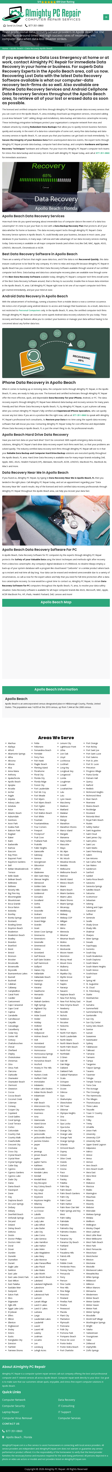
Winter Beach (92, 1298)
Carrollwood (14, 1018)
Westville (90, 1266)
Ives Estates (40, 1130)
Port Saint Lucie (93, 753)
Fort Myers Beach (42, 802)
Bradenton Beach (16, 935)
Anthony (12, 774)
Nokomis (64, 1025)
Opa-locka (65, 1127)
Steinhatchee (92, 998)
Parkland (64, 1245)
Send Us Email (14, 25)
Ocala (62, 1078)
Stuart (89, 1001)
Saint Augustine (93, 830)
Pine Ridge (65, 1291)
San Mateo (91, 865)
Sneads (89, 942)
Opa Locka (65, 1123)
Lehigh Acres (40, 1350)
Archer (11, 792)
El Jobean (12, 1312)
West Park (91, 1245)
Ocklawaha (65, 1085)
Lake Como (39, 1235)
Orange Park (66, 1137)
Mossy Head (66, 959)
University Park (93, 1141)
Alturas (11, 764)
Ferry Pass (39, 757)
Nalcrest (64, 980)
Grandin (37, 924)
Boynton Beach (15, 928)
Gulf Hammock (41, 963)
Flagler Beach (40, 764)
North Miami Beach (69, 1043)
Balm (10, 841)
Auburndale (13, 816)
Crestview (12, 1148)
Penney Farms (67, 1270)
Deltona (12, 1231)
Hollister (38, 1025)
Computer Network (14, 1399)
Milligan (63, 921)
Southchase (91, 973)
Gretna (37, 949)
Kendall (37, 1176)
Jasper (37, 1144)
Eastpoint (12, 1291)
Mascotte (64, 844)
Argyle (11, 795)
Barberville (13, 844)
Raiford (89, 785)
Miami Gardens (67, 893)
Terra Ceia (91, 1085)
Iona (36, 1116)
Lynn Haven (65, 799)
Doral (10, 1245)
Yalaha (89, 1329)
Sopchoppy (91, 945)
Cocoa (11, 1092)
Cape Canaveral (15, 1005)
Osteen (63, 1155)
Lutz (62, 795)
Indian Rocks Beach (43, 1092)
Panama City (66, 1238)
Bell (10, 865)
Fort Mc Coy (40, 792)
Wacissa (90, 1186)
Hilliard (37, 1012)
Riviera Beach (92, 806)
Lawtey (37, 1333)
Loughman (65, 781)
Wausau (90, 1200)
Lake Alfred (39, 1224)
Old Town (64, 1106)
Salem (89, 854)
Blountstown (14, 900)
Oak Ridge (65, 1064)
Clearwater (13, 1078)
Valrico (89, 1151)
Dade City (12, 1179)
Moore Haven (66, 952)
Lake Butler (39, 1228)
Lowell (63, 785)
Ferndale (38, 753)
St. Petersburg (92, 991)
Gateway (38, 854)
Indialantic (39, 1085)
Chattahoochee (15, 1043)
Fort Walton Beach (43, 813)
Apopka (11, 785)
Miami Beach (66, 889)
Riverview (90, 802)
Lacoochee (39, 1217)
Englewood (13, 1326)
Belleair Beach (15, 879)
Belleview (12, 882)
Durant (11, 1263)
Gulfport (38, 966)
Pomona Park (66, 1333)
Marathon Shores (68, 827)
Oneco (63, 1120)
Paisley (63, 1179)
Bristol (11, 952)
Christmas (13, 1060)
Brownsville (13, 966)
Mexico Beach (67, 882)
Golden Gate (40, 886)
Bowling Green (15, 924)
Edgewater (13, 1301)
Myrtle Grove (66, 977)
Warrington (91, 1193)
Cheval (11, 1046)
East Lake (12, 1273)
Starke (89, 994)
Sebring (89, 903)
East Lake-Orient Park (18, 1277)
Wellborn (90, 1221)
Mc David (64, 854)
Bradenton (13, 931)
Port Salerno (92, 757)
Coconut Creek (15, 1099)
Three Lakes (92, 1106)
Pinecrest (64, 1294)
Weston (89, 1259)
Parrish (63, 1249)
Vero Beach (91, 1165)
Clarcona (12, 1071)
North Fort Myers (68, 1032)
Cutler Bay (13, 1165)
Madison (64, 806)
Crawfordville (14, 1141)
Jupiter (37, 1158)
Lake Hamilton (41, 1242)
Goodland (38, 900)
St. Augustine (92, 984)
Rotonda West (93, 816)
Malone (63, 816)
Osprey (63, 1151)
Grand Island (40, 917)
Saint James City (93, 837)
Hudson (37, 1071)
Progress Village (93, 771)
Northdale (65, 1053)
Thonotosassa (93, 1102)
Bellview (12, 886)
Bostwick (12, 921)
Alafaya (11, 746)
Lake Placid (39, 1266)
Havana (37, 987)
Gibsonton (39, 865)
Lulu (62, 792)
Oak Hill (63, 1060)
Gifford (37, 868)
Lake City (38, 1231)
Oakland (64, 1067)
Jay (35, 1148)
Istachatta (39, 1127)
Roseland (90, 813)
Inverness (38, 1113)
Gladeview (39, 872)
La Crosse (39, 1210)
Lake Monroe (40, 1259)
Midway (63, 914)
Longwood (65, 774)
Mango (63, 820)
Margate (64, 834)
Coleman (12, 1102)
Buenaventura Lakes (17, 973)
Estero (11, 1333)
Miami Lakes (66, 896)
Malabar (64, 813)
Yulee (88, 1340)
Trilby (88, 1120)
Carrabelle (13, 1015)
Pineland (64, 1298)
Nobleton (64, 1018)
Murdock (64, 970)
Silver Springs (92, 938)
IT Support (64, 1412)
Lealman (38, 1336)
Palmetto (64, 1224)
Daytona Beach (15, 1200)
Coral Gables (14, 1116)
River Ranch (91, 799)
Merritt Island (66, 879)
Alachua (11, 743)
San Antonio (92, 858)
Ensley (11, 1329)
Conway (12, 1106)
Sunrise (89, 1029)
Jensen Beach (40, 1155)
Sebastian (90, 900)
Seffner (89, 914)
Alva (10, 767)
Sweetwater (91, 1039)
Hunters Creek (41, 1074)
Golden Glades (41, 889)
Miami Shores (66, 900)
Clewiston (12, 1088)
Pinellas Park (66, 1301)
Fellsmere (38, 746)
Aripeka (11, 799)
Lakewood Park (41, 1294)
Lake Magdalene (42, 1252)
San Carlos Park (93, 861)
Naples (63, 984)
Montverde (65, 949)
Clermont (12, 1085)
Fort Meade (39, 795)
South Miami (92, 963)
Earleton (12, 1270)
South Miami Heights (96, 966)
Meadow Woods (68, 861)
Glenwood (39, 882)
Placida (63, 1312)
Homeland (39, 1043)
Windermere (92, 1294)
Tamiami (90, 1057)
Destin (11, 1235)
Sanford (90, 872)
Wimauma (91, 1291)
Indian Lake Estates (43, 1088)
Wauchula (90, 1196)
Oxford (63, 1165)
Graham (38, 914)
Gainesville (39, 851)
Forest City (39, 785)
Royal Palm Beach (94, 820)
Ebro (10, 1298)
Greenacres (39, 935)
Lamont (38, 1298)
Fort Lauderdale (41, 788)
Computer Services (69, 1418)
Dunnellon (13, 1259)
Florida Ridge (40, 781)
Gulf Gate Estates (42, 959)
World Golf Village (94, 1319)
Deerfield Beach (15, 1214)
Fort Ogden (39, 806)
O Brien (63, 1057)
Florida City (39, 778)
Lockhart (64, 764)
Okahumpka (65, 1099)
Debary (11, 1210)
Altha (10, 757)
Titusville (90, 1109)
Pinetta (63, 1305)
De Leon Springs (16, 1203)
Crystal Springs (15, 1162)
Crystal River (14, 1158)
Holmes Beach (41, 1036)
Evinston (12, 1343)
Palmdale (64, 1221)
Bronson (12, 956)
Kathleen (38, 1165)
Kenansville (39, 1169)
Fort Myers (39, 799)
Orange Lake (66, 1134)
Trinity (89, 1123)
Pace (62, 1172)
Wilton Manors (93, 1287)
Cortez (11, 1127)
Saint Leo (90, 844)
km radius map (56, 642)
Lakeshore (39, 1287)
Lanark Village (40, 1301)
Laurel (37, 1326)
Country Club (14, 1134)
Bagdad (11, 834)
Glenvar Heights (41, 879)
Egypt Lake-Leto (15, 1308)
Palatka (63, 1182)
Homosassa (40, 1050)
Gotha (37, 903)
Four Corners (40, 827)
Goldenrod (39, 893)
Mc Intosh (65, 858)
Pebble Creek (66, 1263)
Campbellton (14, 991)
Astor (10, 809)
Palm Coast (65, 1200)
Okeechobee (66, 1102)
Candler (11, 998)
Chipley (11, 1053)
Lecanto (38, 1340)
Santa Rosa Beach (95, 879)
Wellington (91, 1224)
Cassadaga (13, 1025)
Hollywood (39, 1032)
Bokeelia (12, 910)
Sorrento (90, 949)
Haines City (39, 970)
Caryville (12, 1022)
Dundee (11, 1252)
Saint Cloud (91, 834)
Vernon (89, 1162)
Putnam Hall (92, 778)
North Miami (66, 1039)
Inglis (36, 1099)
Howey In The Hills (43, 1067)
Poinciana (64, 1326)
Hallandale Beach (42, 977)
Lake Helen (39, 1249)
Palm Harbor (66, 1203)
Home (5, 48)
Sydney (89, 1043)
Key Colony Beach (42, 1186)
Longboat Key (66, 771)
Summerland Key (94, 1012)
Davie (10, 1193)
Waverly (90, 1203)
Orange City (65, 1130)
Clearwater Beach (16, 1081)
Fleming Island (41, 767)
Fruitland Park (40, 841)
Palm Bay (64, 1186)
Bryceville (12, 970)
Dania (11, 1182)
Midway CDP (66, 917)
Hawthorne (39, 991)
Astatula (12, 806)
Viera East (91, 1172)
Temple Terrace (93, 1081)
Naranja (64, 987)
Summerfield (92, 1008)
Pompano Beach (68, 1336)
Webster (90, 1207)
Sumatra (90, 1005)
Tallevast (90, 1050)
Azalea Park (13, 827)
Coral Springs (14, 1120)
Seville (89, 921)
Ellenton (12, 1322)
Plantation (65, 1319)
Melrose (64, 875)
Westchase (91, 1252)
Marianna (64, 837)
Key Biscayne (40, 1182)
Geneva (37, 858)
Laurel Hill (38, 1329)
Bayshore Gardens (17, 861)
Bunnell (11, 977)
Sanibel (89, 875)
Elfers (10, 1315)
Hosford (38, 1064)
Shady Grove (92, 924)
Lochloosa (65, 760)
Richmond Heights (94, 792)
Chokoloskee (14, 1057)
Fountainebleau (41, 823)
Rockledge (91, 809)
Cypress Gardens (16, 1172)
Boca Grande (14, 903)
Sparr (88, 977)
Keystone (38, 1196)
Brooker (12, 959)
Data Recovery (66, 1399)
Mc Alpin (64, 851)
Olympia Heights (68, 1113)
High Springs (40, 1005)
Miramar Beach (67, 938)
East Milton (13, 1280)
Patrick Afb (65, 1256)
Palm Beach (65, 1189)
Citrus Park (13, 1067)
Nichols (63, 1015)
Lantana (38, 1312)
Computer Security (13, 1406)
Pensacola (65, 1273)
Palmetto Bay (66, 1228)
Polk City (64, 1329)
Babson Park (14, 830)
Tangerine (91, 1064)
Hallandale (39, 973)
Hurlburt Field (40, 1078)
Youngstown (92, 1336)
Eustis (11, 1336)
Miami (63, 886)
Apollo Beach (16, 48)
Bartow (11, 848)
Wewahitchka (92, 1273)
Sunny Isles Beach (94, 1025)
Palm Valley (65, 1217)
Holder (37, 1018)
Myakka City (65, 973)
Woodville (90, 1315)
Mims (62, 928)
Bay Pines (12, 854)
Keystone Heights (42, 1200)
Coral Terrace (14, 1123)
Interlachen (39, 1109)
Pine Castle (65, 1284)
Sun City (90, 1018)
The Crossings (93, 1092)
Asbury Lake (14, 802)
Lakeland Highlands (43, 1284)
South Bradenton (94, 956)
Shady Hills (91, 928)
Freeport (38, 830)
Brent (10, 949)
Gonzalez (38, 896)
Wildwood (91, 1280)
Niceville (64, 1012)
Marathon (64, 823)
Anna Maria (13, 771)
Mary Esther (65, 841)
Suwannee (91, 1036)
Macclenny (65, 802)
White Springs (92, 1277)
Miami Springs (66, 903)
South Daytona (93, 959)
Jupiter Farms (40, 1162)
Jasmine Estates (41, 1141)
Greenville (38, 942)
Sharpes (90, 935)
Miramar (64, 935)
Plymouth (64, 1322)
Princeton (90, 767)
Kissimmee (39, 1207)
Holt (36, 1039)
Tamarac (90, 1053)
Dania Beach (14, 1186)
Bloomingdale (14, 896)
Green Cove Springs (43, 931)
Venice (89, 1155)
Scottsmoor (91, 896)
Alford (11, 750)
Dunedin (12, 1256)
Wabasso (90, 1182)
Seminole (90, 917)
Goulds (37, 907)
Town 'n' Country (94, 1113)
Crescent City (14, 1144)
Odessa (63, 1092)
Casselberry (13, 1029)
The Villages (91, 1099)
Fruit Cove (39, 837)
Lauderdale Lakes (42, 1319)
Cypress (11, 1169)
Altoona (11, 760)
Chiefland (12, 1050)
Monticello (65, 945)
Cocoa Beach (14, 1095)
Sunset (89, 1032)
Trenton (90, 1116)
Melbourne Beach (68, 872)
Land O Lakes (40, 1305)
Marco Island (66, 830)
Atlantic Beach (15, 813)
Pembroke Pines (68, 1266)
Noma (63, 1029)
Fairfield (11, 1347)
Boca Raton (13, 907)
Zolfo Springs (92, 1350)
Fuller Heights (40, 848)
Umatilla (90, 1127)
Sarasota (90, 882)
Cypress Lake (14, 1176)
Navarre (64, 991)
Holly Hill (38, 1029)
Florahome (39, 771)
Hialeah (37, 998)
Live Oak (64, 753)
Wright (89, 1326)
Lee (36, 1343)
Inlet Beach (39, 1102)
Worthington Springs (95, 1322)
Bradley (11, 938)
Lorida (63, 778)
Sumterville (91, 1015)
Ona (62, 1116)
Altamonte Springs (16, 753)
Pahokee (64, 1176)
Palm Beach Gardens (70, 1193)
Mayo (62, 848)
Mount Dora (66, 963)
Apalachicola (14, 778)
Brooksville (13, 963)
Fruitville (38, 844)
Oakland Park (66, 1071)
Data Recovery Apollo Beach (38, 48)
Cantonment (14, 1001)
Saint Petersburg (94, 851)
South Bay (91, 952)
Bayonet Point (15, 858)
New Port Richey (68, 998)
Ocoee (63, 1088)
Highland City (40, 1008)
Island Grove (40, 1123)
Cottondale (13, 1130)
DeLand (11, 1221)
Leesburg (38, 1347)
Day (10, 1196)
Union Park (91, 1130)
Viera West (91, 1176)
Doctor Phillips (15, 1238)
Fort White (39, 816)
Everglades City (15, 1340)
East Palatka (14, 1284)
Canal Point (13, 994)
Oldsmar (64, 1109)
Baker (11, 837)
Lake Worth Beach (43, 1277)
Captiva (11, 1012)
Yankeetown (92, 1333)
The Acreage (92, 1088)
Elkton (11, 1319)
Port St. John (92, 760)
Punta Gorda (92, 774)
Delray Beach (14, 1228)
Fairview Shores (15, 1350)
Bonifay (11, 914)
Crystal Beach (14, 1155)
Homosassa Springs (43, 1053)
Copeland (12, 1113)
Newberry (64, 1008)
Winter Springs (93, 1312)
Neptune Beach (67, 994)
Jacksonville (39, 1134)
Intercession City (42, 1106)
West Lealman (93, 1231)
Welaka (89, 1217)
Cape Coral (13, 1008)
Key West (38, 1193)
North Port (65, 1050)
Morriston (64, 956)
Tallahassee (91, 1046)
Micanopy (64, 907)
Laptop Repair (10, 1412)
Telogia (89, 1078)
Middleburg (65, 910)
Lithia (62, 750)
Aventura (12, 820)
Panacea (64, 1235)
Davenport (13, 1189)
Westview (90, 1263)
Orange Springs (67, 1141)
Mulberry (64, 966)
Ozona (63, 1169)
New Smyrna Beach (69, 1005)
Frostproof (39, 834)
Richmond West (93, 795)
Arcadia (11, 788)
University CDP (93, 1137)
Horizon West (40, 1057)
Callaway (12, 987)
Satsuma (90, 893)
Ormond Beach (67, 1148)
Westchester (92, 1256)
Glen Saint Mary (41, 875)
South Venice (92, 970)
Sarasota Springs (94, 886)
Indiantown (39, 1095)
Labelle (37, 1214)
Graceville (38, 910)
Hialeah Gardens (42, 1001)
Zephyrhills (91, 1347)
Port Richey (91, 746)
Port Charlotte (67, 1350)
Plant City (64, 1315)
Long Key (64, 767)
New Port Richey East (70, 1001)
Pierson (63, 1280)
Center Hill (13, 1036)
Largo (37, 1315)
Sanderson (91, 868)
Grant (36, 928)
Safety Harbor (92, 827)
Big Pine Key (14, 893)
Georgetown (40, 861)
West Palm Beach (94, 1242)
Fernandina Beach (42, 750)
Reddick (89, 788)
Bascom (12, 851)
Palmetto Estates (68, 1231)
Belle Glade (13, 875)
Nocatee (64, 1022)
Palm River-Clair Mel (69, 1207)
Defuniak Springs (16, 1217)
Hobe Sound (40, 1015)
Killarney (38, 1203)
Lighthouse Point (68, 746)
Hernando (38, 994)
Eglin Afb (12, 1305)
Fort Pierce (39, 809)
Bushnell (12, 980)
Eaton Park (13, 1294)
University (90, 1134)
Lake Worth (39, 1273)
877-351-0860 (14, 1431)
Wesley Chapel (93, 1228)
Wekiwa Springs (93, 1214)
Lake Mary (39, 1256)
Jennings (38, 1151)
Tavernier (90, 1074)
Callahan (12, 984)
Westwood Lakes (94, 1270)
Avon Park (13, 823)
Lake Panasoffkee (42, 1263)
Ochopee (64, 1081)
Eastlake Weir (14, 1287)
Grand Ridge (40, 921)
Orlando (64, 1144)
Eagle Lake (13, 1266)
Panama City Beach (69, 1242)
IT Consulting (66, 1406)
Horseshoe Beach (42, 1060)
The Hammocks (93, 1095)
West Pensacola (93, 1249)
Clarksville (12, 1074)
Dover (11, 1249)
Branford (12, 945)
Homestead (39, 1046)
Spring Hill (90, 980)
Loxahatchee (66, 788)
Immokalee (39, 1081)
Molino (63, 942)
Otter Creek (65, 1158)
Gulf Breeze (39, 956)
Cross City (13, 1151)
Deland (11, 1224)
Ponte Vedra (66, 1343)
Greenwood (39, 945)
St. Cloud (90, 987)
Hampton (38, 980)
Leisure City (65, 743)
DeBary (11, 1207)
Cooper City (13, 1109)
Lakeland (38, 1280)
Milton (63, 924)
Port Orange (92, 743)
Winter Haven (92, 1305)
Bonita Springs (15, 917)
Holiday (37, 1022)
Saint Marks (91, 848)
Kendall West (40, 1179)
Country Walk (14, 1137)
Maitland (64, 809)
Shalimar (90, 931)
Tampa (89, 1060)
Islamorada (39, 1120)
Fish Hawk (39, 760)
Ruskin (89, 823)
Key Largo (39, 1189)
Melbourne (65, 868)
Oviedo (63, 1162)
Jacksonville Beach (42, 1137)
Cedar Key (13, 1032)
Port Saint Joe (92, 750)
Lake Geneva (40, 1238)
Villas (88, 1179)
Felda (36, 743)
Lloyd (62, 757)
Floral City (38, 774)
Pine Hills (64, 1287)
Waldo (89, 1189)
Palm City (64, 1196)
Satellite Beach (93, 889)
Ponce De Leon (67, 1340)
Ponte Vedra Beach (69, 1347)
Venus (89, 1158)
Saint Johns (91, 841)
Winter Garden (93, 1301)
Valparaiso (91, 1148)
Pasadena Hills (67, 1252)
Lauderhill (38, 1322)
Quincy (89, 781)
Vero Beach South (94, 1169)
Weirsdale (90, 1210)
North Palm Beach (69, 1046)
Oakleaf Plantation (69, 1074)
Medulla (64, 865)
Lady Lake (39, 1221)
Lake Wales (39, 1270)
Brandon (12, 942)
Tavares (90, 1071)
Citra (10, 1064)
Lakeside (38, 1291)
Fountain (38, 820)
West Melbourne (94, 1238)
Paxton (63, 1259)
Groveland (39, 952)
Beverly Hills (13, 889)
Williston (90, 1284)
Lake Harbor (40, 1245)
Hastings (38, 984)
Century (11, 1039)
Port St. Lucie (92, 764)
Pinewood (65, 1308)
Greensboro (39, 938)
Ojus (62, 1095)
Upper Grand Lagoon (96, 1144)
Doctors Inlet (14, 1242)
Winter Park (91, 1308)
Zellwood (90, 1343)
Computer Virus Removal (17, 1418)
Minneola (64, 931)
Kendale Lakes (41, 1172)
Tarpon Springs (93, 1067)
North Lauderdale (68, 1036)
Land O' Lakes (41, 1308)
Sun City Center (93, 1022)
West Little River (94, 1235)
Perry (62, 1277)
